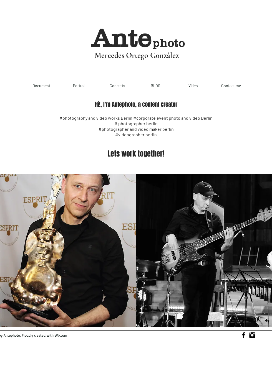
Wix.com (61, 335)
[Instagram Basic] (252, 335)
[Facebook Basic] (243, 335)
